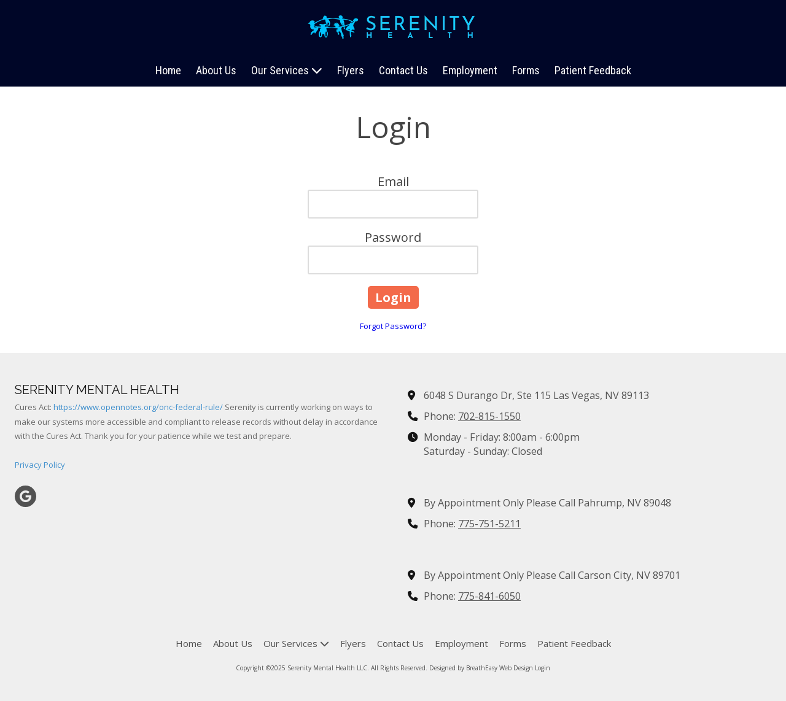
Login (542, 668)
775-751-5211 (489, 523)
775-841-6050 (489, 596)
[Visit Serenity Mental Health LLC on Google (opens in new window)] (25, 496)
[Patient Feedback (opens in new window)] (593, 71)
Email (393, 181)
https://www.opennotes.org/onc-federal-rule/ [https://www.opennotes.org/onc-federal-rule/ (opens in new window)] (138, 406)
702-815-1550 (489, 416)
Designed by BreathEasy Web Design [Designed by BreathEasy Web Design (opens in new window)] (481, 668)
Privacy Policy (40, 464)
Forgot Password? (393, 325)
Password (393, 237)
